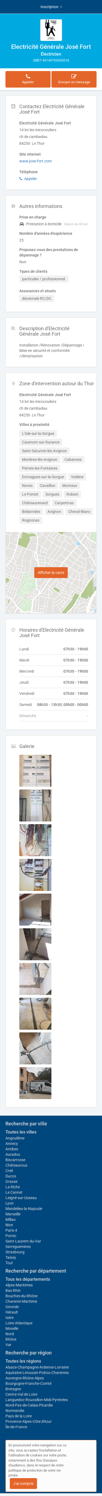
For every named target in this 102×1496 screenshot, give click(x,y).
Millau (10, 1219)
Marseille (12, 1214)
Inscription (51, 7)
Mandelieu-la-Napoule (23, 1208)
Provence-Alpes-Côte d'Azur (28, 1421)
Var (8, 1345)
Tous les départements (27, 1279)
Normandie (14, 1410)
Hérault (11, 1312)
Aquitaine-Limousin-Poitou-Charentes (37, 1372)
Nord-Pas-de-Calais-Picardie (29, 1405)
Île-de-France (16, 1427)
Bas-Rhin (13, 1290)
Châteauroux (16, 1165)
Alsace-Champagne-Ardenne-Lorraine (37, 1367)
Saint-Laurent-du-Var (23, 1241)
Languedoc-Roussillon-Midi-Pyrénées (36, 1400)
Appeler (28, 178)
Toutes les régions (23, 1361)
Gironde (12, 1307)
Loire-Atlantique (18, 1323)
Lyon (9, 1203)
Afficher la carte (51, 572)
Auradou (12, 1154)
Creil (9, 1170)
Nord (9, 1334)
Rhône (10, 1339)
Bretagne (13, 1389)
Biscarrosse (15, 1160)
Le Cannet (14, 1192)
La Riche (12, 1187)
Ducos (10, 1176)
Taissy (10, 1257)
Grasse (11, 1181)
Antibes (11, 1149)
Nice (9, 1225)
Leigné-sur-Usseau (21, 1198)
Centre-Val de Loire (21, 1394)
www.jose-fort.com (35, 161)
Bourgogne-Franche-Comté (28, 1383)
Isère (9, 1317)
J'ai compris (23, 1483)
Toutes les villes (20, 1132)
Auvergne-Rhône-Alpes (24, 1378)
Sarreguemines (18, 1246)
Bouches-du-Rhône (21, 1296)
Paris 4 (11, 1230)
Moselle (11, 1328)
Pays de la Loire (18, 1416)
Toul (9, 1263)
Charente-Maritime (21, 1301)
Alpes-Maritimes (19, 1285)
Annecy (11, 1143)
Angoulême (14, 1138)
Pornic (10, 1236)
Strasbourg (14, 1252)
